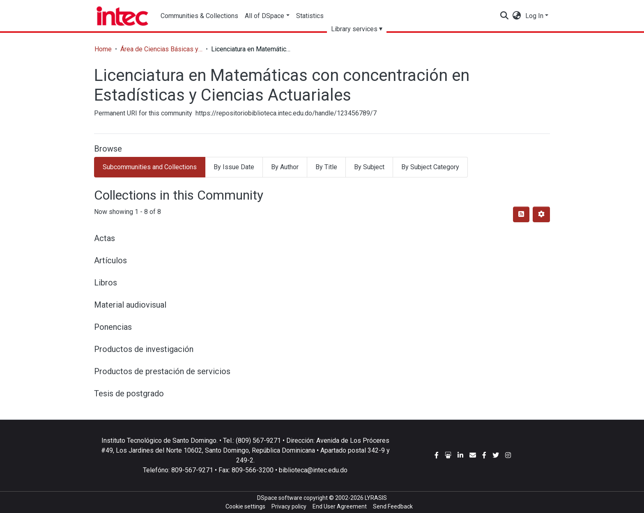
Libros (105, 283)
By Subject (369, 167)
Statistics (310, 16)
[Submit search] (504, 16)
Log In (534, 16)
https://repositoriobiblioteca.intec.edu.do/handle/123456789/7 (286, 113)
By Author (285, 167)
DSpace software (279, 498)
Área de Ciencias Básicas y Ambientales (161, 49)
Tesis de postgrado (129, 393)
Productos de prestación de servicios (162, 371)
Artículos (110, 260)
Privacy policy (288, 506)
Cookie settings (245, 506)
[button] (517, 16)
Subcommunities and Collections (150, 167)
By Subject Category (430, 167)
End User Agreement (340, 506)
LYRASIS (376, 498)
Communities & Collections (199, 16)
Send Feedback (393, 506)
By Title (326, 167)
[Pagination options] (541, 214)
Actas (104, 238)
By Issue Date (234, 167)
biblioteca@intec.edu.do (313, 470)
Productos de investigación (143, 349)
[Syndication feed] (521, 214)
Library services (354, 29)
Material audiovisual (130, 305)
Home (103, 49)
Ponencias (113, 327)
